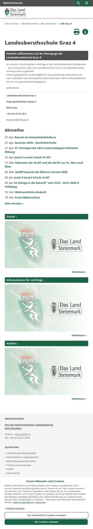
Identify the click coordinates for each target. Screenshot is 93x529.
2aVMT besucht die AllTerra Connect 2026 (36, 172)
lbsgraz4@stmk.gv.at (17, 119)
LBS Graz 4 (65, 23)
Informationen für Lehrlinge (24, 280)
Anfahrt (11, 343)
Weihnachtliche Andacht (25, 192)
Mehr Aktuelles (14, 203)
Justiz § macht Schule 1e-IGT (27, 177)
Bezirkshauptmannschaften (22, 461)
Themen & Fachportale (19, 465)
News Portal (13, 473)
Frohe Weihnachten (22, 197)
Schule (10, 216)
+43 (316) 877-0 (22, 434)
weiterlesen (12, 87)
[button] (15, 508)
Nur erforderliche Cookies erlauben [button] (46, 515)
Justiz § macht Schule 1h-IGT (28, 157)
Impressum (40, 502)
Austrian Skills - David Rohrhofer (31, 143)
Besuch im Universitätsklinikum (30, 137)
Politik (10, 469)
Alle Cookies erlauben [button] (46, 522)
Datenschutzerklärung (23, 502)
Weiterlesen (79, 271)
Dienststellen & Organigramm (23, 457)
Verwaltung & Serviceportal (21, 453)
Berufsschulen (29, 23)
